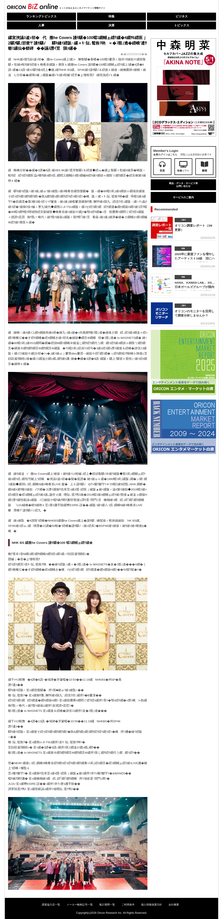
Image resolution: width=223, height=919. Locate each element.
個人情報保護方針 (151, 904)
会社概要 (174, 904)
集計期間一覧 (107, 904)
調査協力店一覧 (51, 904)
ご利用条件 (128, 904)
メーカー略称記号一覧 (80, 904)
